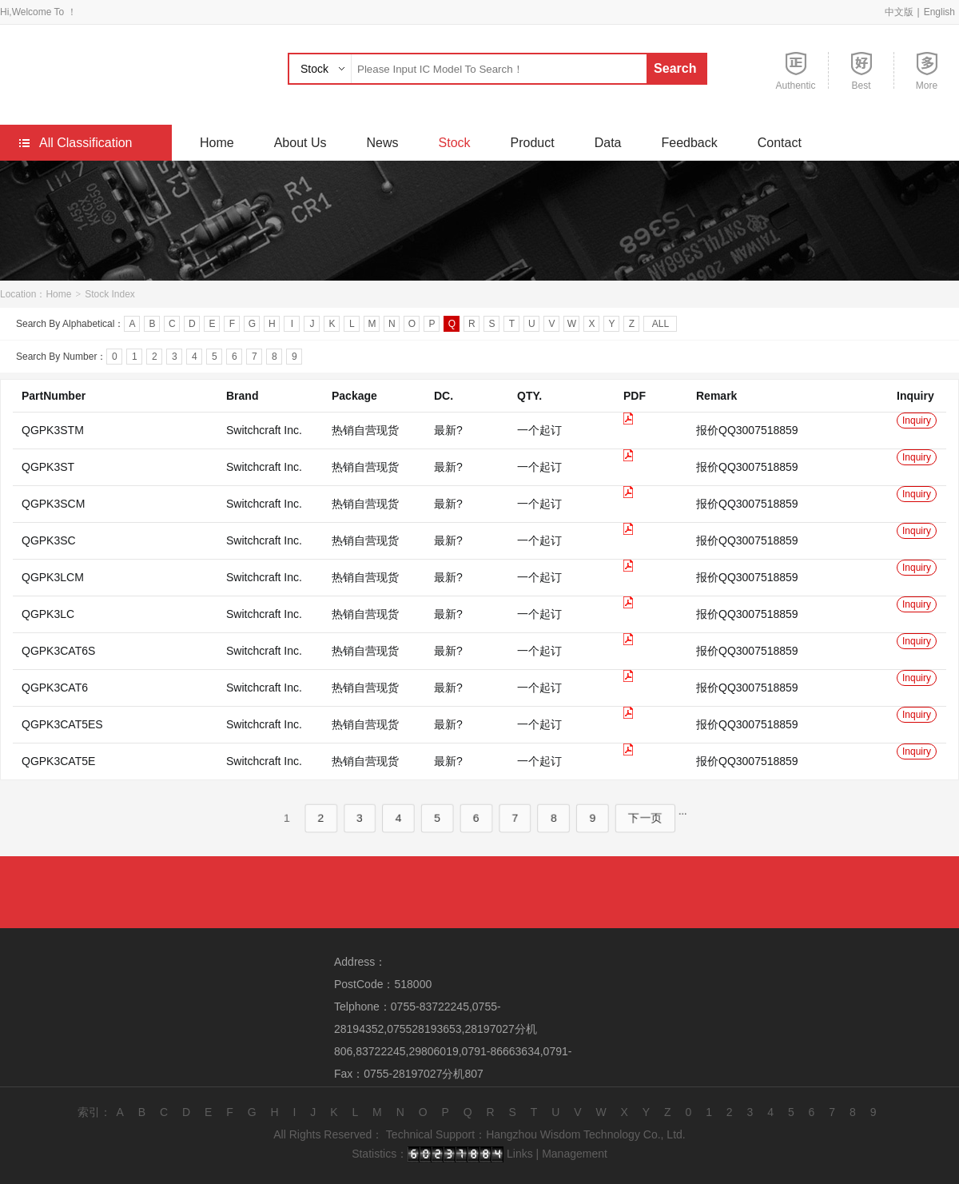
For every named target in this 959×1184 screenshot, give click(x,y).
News (383, 142)
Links (520, 1153)
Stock (314, 68)
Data (608, 142)
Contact (780, 142)
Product (533, 142)
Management (574, 1153)
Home (217, 142)
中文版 (899, 12)
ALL (660, 327)
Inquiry (916, 442)
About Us (300, 142)
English (939, 12)
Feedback (689, 142)
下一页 (645, 839)
